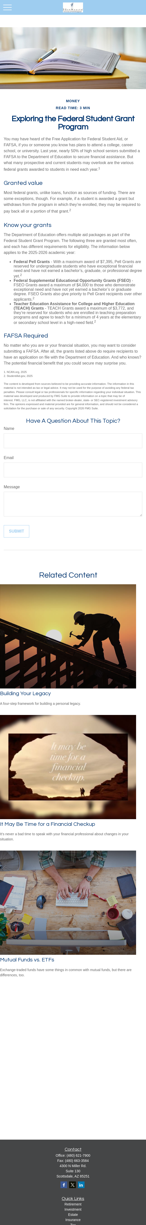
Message (12, 487)
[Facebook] (63, 1184)
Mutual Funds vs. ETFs (27, 960)
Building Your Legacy (25, 693)
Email (9, 458)
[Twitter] (72, 1184)
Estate (73, 1215)
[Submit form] (16, 531)
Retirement (72, 1204)
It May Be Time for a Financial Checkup (47, 824)
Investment (72, 1209)
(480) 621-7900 (78, 1155)
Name (9, 428)
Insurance (73, 1220)
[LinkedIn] (81, 1184)
